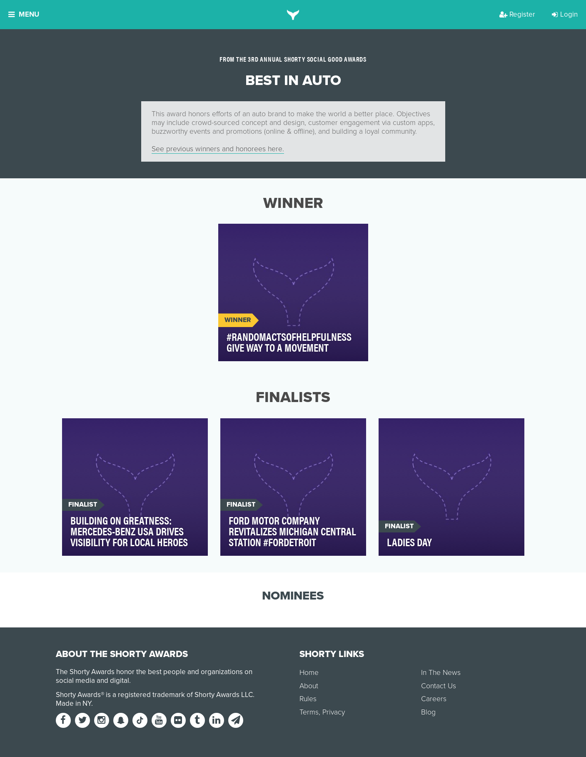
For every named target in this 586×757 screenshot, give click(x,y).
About (308, 686)
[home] (293, 14)
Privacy (333, 712)
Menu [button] (23, 14)
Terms (309, 712)
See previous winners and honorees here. (218, 149)
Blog (428, 712)
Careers (433, 699)
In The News (441, 672)
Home (309, 672)
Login (565, 14)
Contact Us (438, 686)
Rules (308, 699)
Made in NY (73, 703)
